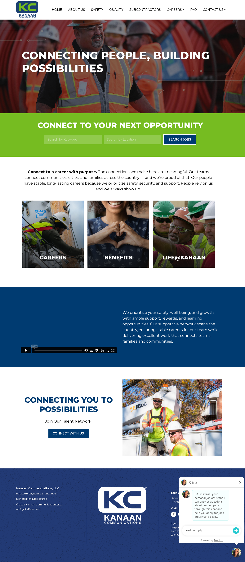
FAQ (193, 10)
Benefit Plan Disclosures (31, 498)
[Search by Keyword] (73, 139)
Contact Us (213, 10)
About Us (76, 10)
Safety (97, 10)
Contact (222, 497)
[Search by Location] (132, 139)
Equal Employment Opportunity (36, 493)
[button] (68, 433)
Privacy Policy (180, 501)
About (176, 497)
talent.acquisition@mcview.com (191, 534)
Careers (174, 10)
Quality (116, 10)
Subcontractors (145, 10)
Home (57, 10)
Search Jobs (179, 139)
